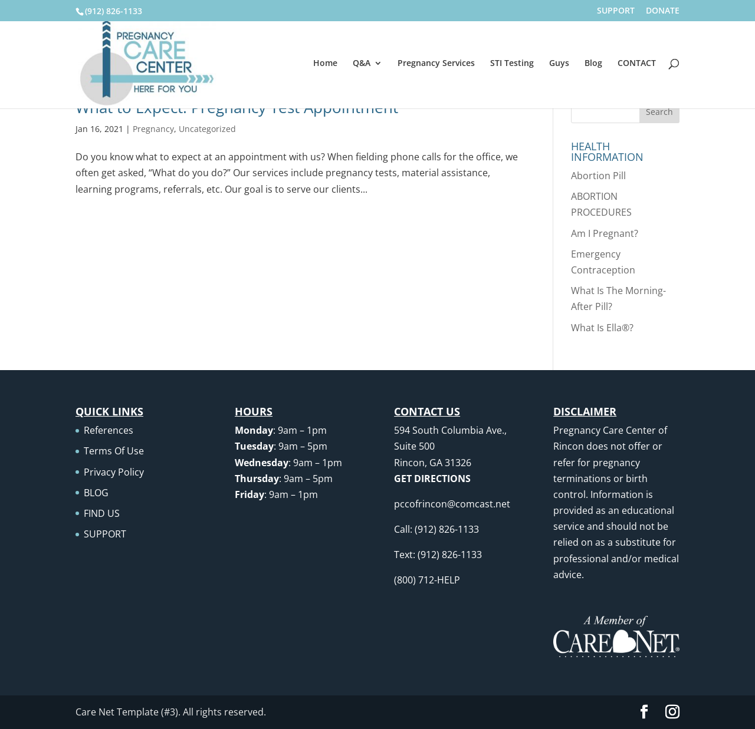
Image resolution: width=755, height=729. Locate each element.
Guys (559, 63)
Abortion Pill (598, 175)
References (108, 430)
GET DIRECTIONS (432, 478)
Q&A (361, 63)
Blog (593, 63)
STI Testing (512, 63)
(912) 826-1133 (113, 11)
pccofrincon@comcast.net (452, 503)
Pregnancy (153, 128)
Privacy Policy (114, 472)
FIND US (102, 513)
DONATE (663, 11)
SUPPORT (616, 11)
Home (325, 63)
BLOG (96, 492)
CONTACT (637, 63)
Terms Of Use (114, 450)
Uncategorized (207, 128)
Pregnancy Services (436, 63)
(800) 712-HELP (427, 579)
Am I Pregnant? (604, 233)
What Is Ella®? (602, 327)
